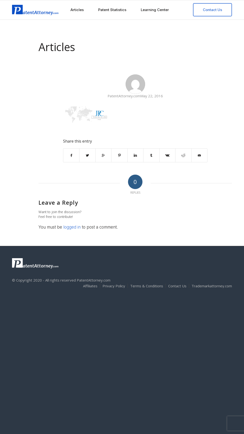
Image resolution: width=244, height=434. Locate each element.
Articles (57, 46)
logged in (72, 227)
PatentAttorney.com (124, 95)
